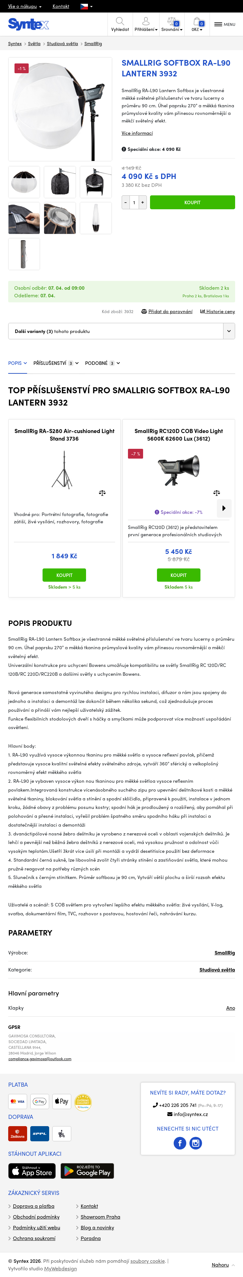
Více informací (137, 132)
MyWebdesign (60, 1268)
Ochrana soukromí (34, 1238)
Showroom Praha (100, 1216)
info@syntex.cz (191, 1114)
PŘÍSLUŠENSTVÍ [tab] (56, 362)
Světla (34, 43)
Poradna (91, 1238)
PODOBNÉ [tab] (102, 362)
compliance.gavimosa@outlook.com (40, 1058)
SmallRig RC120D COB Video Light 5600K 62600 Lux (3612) (179, 434)
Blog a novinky (97, 1227)
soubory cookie (147, 1260)
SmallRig (93, 43)
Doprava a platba (34, 1205)
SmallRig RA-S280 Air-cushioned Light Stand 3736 (64, 434)
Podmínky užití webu (36, 1227)
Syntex (15, 43)
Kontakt (61, 6)
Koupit (192, 202)
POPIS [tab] (17, 362)
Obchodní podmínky (36, 1216)
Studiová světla (62, 43)
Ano (230, 1007)
